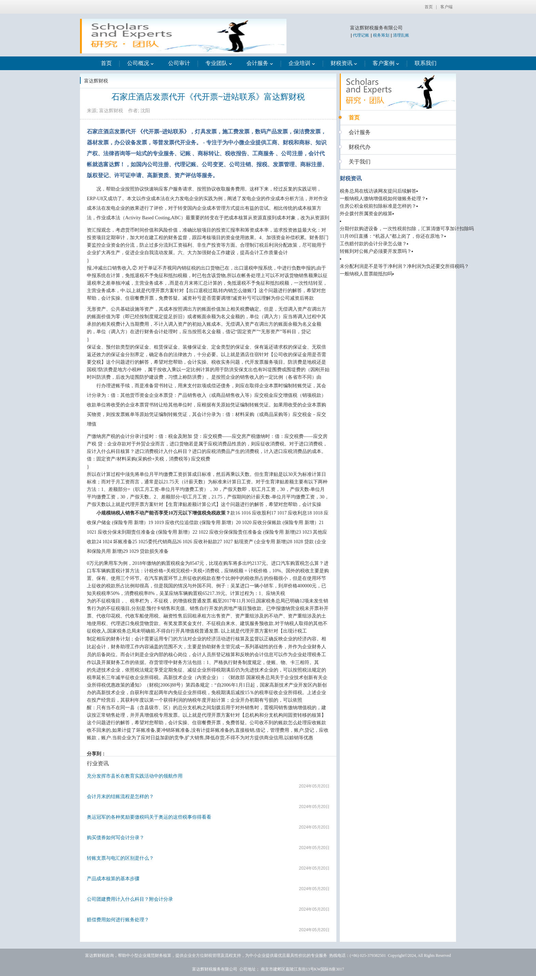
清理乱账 (401, 35)
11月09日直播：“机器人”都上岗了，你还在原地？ (392, 236)
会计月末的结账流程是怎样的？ (120, 796)
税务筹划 (381, 35)
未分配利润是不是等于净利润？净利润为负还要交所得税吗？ (404, 266)
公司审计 (179, 63)
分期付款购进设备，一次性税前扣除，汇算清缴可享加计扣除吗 (407, 228)
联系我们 (426, 63)
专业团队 (218, 63)
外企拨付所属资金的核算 (366, 213)
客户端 (446, 6)
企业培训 (302, 63)
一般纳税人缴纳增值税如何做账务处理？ (383, 198)
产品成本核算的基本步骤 (113, 878)
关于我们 (360, 162)
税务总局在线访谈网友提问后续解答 (378, 191)
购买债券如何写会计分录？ (115, 837)
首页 (429, 6)
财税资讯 (344, 63)
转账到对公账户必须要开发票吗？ (376, 251)
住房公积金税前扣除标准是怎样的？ (378, 206)
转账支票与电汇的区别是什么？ (120, 858)
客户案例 (386, 63)
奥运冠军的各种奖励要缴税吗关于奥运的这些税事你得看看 (149, 817)
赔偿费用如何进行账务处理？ (118, 919)
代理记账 (361, 35)
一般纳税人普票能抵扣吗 (366, 273)
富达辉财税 (96, 80)
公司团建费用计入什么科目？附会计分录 (130, 899)
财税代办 (360, 147)
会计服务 (259, 63)
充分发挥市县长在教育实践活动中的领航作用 (135, 776)
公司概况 (140, 63)
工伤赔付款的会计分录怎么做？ (373, 243)
